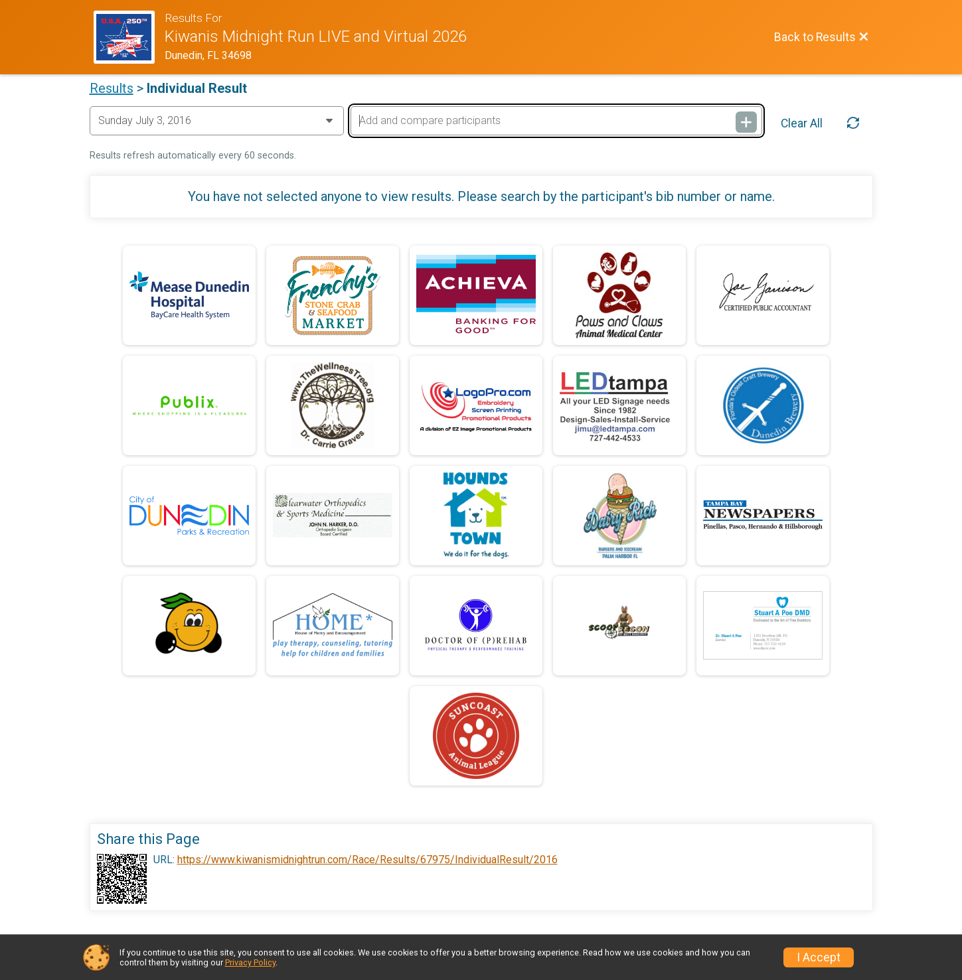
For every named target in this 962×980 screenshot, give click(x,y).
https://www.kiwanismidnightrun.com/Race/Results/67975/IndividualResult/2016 (367, 860)
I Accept (819, 957)
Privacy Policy (250, 962)
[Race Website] (129, 37)
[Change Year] (217, 120)
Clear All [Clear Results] (802, 123)
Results (111, 88)
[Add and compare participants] (556, 120)
